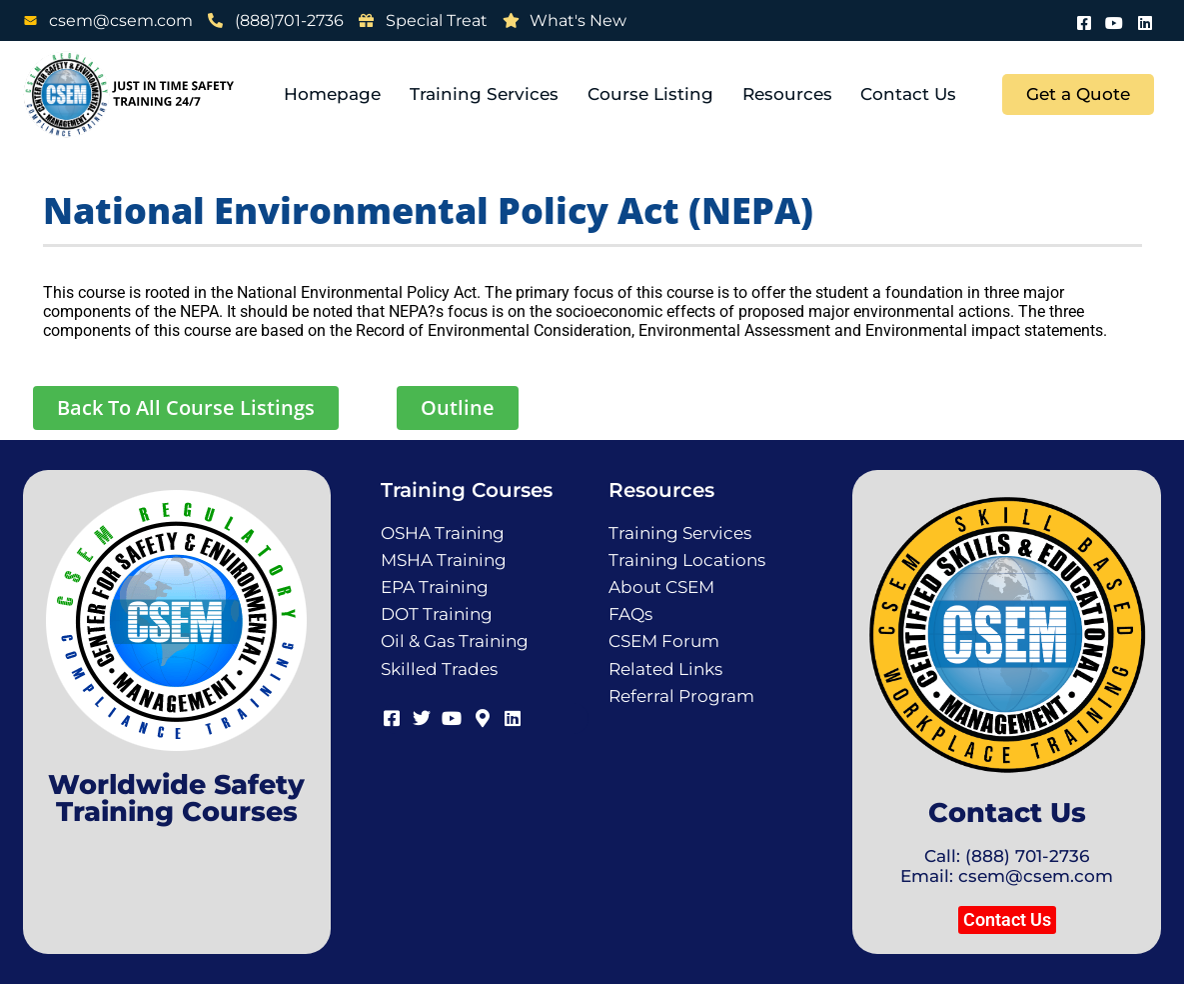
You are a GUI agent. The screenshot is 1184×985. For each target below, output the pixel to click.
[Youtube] (1115, 20)
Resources (788, 94)
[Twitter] (421, 715)
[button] (1007, 920)
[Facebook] (1085, 20)
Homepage (336, 94)
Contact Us (909, 94)
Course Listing (652, 94)
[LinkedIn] (1145, 20)
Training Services (487, 94)
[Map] (481, 715)
